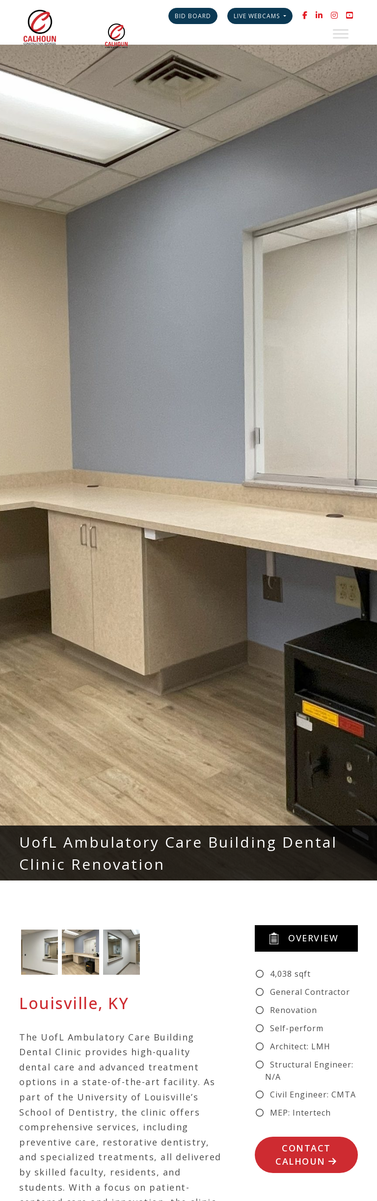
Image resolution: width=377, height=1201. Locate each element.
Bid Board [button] (193, 16)
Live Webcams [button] (258, 16)
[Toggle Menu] (341, 33)
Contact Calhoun (306, 1154)
